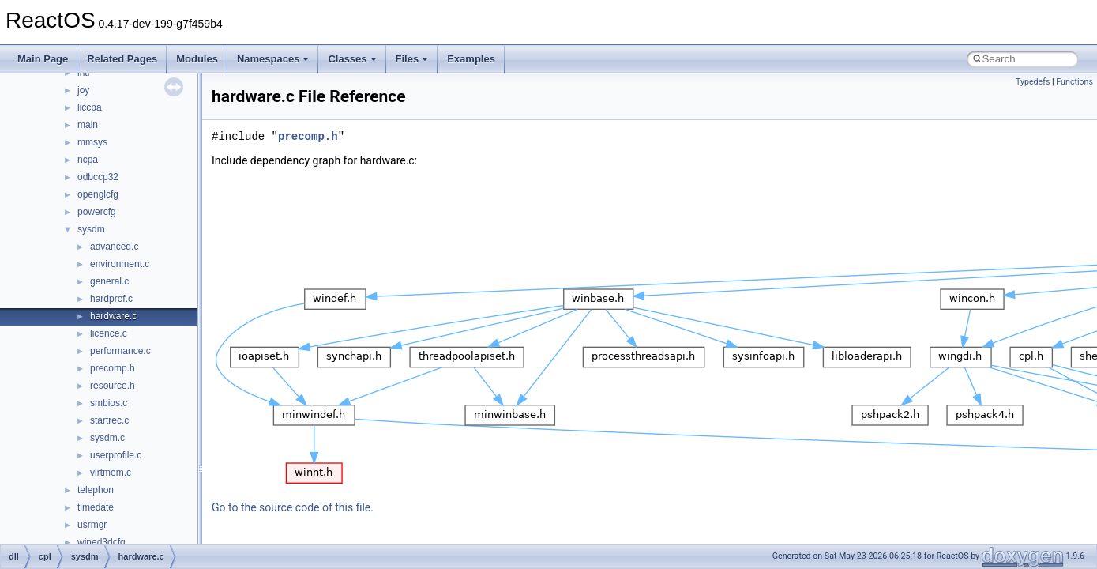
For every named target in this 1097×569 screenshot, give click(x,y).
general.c (109, 281)
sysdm (91, 229)
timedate (95, 507)
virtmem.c (110, 472)
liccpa (89, 107)
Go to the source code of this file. (293, 507)
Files (412, 59)
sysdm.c (107, 437)
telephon (95, 490)
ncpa (87, 159)
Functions (1074, 82)
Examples (471, 59)
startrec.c (109, 420)
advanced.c (114, 246)
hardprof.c (111, 298)
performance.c (120, 350)
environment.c (119, 263)
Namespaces (273, 59)
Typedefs (1033, 82)
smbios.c (108, 403)
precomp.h (112, 368)
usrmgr (92, 524)
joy (83, 90)
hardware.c (113, 316)
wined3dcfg (101, 542)
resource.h (112, 385)
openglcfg (97, 194)
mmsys (92, 142)
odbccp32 (97, 177)
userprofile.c (115, 455)
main (87, 124)
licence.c (108, 333)
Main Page (42, 59)
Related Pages (122, 59)
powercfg (96, 211)
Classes (352, 59)
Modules (197, 59)
